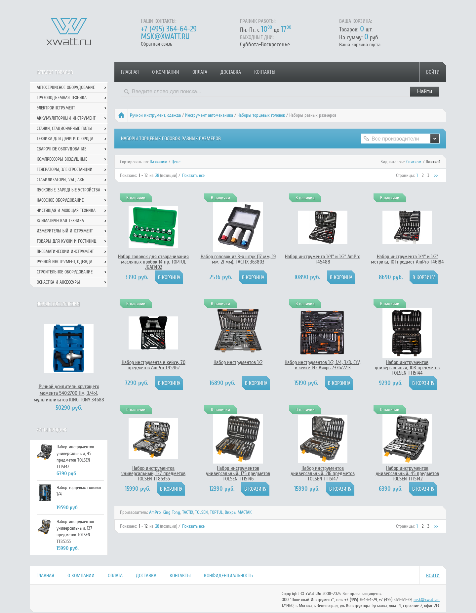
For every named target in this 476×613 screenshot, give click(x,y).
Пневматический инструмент (65, 251)
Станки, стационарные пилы (64, 128)
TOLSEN (201, 512)
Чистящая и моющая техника (66, 210)
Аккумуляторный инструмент (66, 118)
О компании (165, 72)
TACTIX (187, 512)
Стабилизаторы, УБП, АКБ (60, 180)
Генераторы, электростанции (65, 169)
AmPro (155, 512)
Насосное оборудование (60, 200)
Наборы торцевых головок (261, 115)
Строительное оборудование (65, 272)
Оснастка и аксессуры (58, 282)
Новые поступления (58, 304)
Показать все (193, 175)
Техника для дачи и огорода (65, 139)
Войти (433, 72)
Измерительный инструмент (65, 231)
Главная (130, 72)
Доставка (230, 72)
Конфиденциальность (228, 575)
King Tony (171, 512)
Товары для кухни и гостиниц (67, 241)
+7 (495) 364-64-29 (169, 29)
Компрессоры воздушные (62, 159)
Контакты (264, 72)
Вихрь (230, 512)
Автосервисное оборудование (66, 87)
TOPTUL (216, 512)
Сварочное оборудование (61, 149)
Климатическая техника (60, 221)
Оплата (199, 72)
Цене (176, 162)
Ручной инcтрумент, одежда (155, 115)
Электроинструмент (56, 108)
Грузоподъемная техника (62, 98)
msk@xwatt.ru (165, 36)
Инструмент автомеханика (209, 115)
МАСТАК (245, 512)
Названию (158, 162)
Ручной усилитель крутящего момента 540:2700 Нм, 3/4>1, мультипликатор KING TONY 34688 (69, 393)
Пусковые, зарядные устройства (68, 190)
